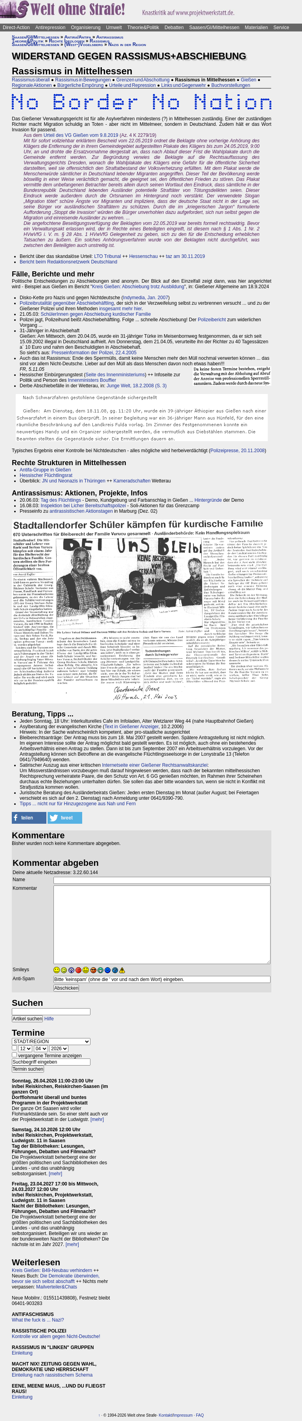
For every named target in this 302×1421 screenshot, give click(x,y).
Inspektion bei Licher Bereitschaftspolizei (83, 505)
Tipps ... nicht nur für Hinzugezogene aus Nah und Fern (78, 803)
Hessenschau (143, 256)
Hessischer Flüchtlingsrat (46, 475)
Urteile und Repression (132, 85)
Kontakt (165, 1415)
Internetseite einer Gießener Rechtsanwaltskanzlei (154, 765)
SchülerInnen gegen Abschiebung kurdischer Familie (96, 314)
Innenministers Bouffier (92, 380)
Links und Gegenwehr (183, 85)
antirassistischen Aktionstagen (81, 511)
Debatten (174, 27)
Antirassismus (109, 37)
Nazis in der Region (127, 44)
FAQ (200, 1415)
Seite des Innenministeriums (115, 374)
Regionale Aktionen (32, 85)
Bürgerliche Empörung (80, 85)
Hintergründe (208, 500)
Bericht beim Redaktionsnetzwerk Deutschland (68, 262)
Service (281, 27)
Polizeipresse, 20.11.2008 (237, 450)
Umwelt (114, 27)
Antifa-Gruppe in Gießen (45, 470)
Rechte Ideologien (66, 41)
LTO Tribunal (107, 256)
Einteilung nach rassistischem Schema (52, 1375)
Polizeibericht (212, 319)
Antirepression (50, 27)
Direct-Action (16, 27)
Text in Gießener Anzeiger (131, 726)
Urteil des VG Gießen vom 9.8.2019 (81, 135)
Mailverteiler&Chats (56, 1287)
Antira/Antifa (77, 37)
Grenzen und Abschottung (142, 80)
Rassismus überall (31, 80)
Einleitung (22, 1353)
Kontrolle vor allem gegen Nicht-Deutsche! (56, 1336)
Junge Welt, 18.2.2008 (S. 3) (137, 385)
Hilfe (49, 1019)
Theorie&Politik (143, 27)
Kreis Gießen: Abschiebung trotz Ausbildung (138, 286)
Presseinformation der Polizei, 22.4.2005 (94, 352)
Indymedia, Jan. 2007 (145, 297)
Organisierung (85, 27)
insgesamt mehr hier (120, 308)
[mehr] (97, 1119)
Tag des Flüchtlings (61, 500)
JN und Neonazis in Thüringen (73, 481)
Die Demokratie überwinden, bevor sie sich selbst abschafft (55, 1278)
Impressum (182, 1415)
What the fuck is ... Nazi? (38, 1320)
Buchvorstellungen (230, 85)
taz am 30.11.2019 (185, 256)
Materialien (256, 27)
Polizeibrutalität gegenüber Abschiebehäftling (67, 303)
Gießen (248, 80)
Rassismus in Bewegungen (82, 80)
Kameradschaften (132, 481)
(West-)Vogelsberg (83, 44)
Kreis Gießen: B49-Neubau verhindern (52, 1270)
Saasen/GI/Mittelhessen (214, 27)
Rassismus (99, 41)
